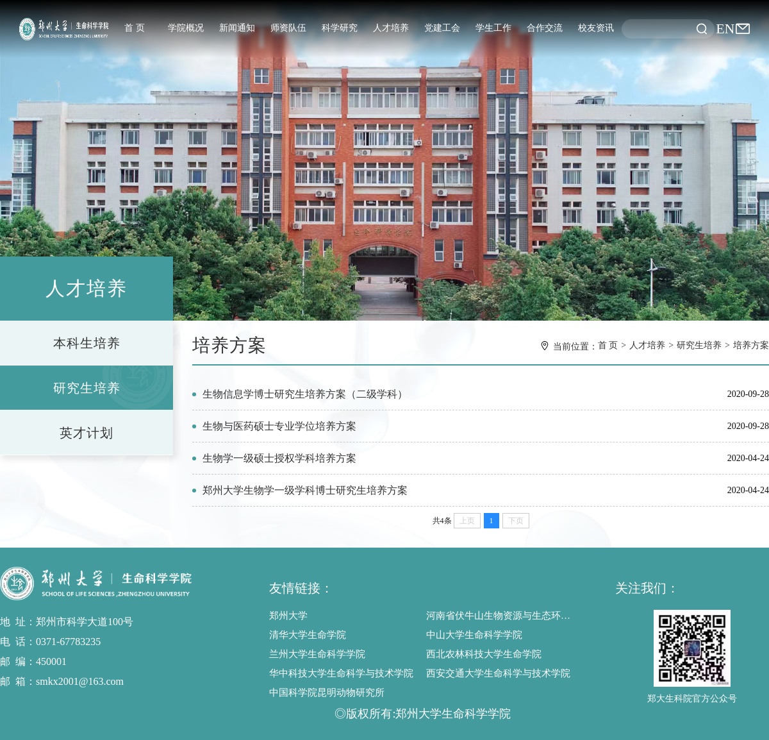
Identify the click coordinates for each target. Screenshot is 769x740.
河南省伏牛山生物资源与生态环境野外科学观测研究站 (501, 615)
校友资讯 (596, 28)
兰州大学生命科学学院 (317, 654)
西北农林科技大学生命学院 (484, 654)
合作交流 (545, 28)
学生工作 (493, 28)
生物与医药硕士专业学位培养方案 (279, 426)
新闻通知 (237, 28)
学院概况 (186, 28)
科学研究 (340, 28)
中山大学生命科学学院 (474, 635)
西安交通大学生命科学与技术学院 (498, 673)
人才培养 (391, 28)
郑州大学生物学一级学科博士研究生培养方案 (305, 490)
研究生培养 (699, 345)
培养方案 (751, 345)
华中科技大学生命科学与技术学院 (341, 673)
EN (725, 29)
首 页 (134, 28)
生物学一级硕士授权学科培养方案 (279, 458)
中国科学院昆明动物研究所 (326, 692)
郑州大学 (288, 615)
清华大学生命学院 (307, 635)
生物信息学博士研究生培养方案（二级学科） (305, 394)
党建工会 (442, 28)
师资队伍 (288, 28)
